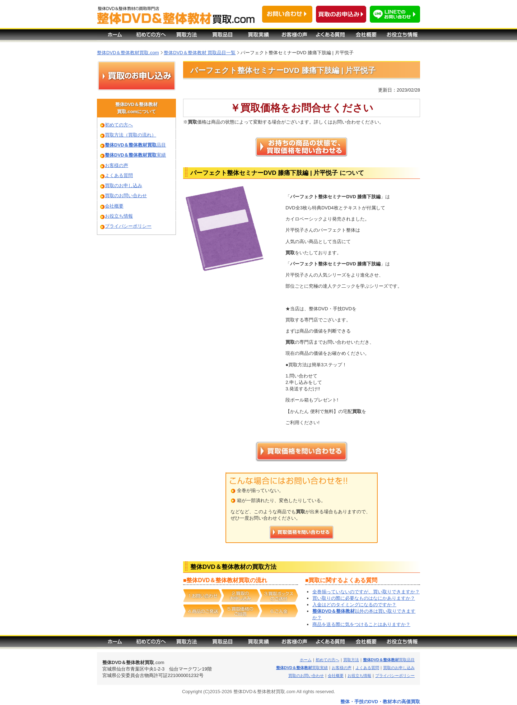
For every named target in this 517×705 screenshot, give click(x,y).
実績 (135, 155)
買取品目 (389, 660)
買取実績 (302, 667)
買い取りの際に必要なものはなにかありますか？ (363, 598)
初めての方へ (119, 124)
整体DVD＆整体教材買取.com (128, 52)
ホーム (306, 660)
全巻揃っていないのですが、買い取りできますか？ (366, 591)
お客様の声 (116, 165)
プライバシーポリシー (128, 226)
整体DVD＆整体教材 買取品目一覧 (200, 52)
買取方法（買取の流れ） (130, 135)
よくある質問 (119, 175)
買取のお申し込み (123, 185)
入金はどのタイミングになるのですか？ (354, 604)
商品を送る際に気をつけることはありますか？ (361, 624)
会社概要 (114, 206)
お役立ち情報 (119, 216)
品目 (135, 145)
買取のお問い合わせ (126, 195)
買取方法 (351, 660)
